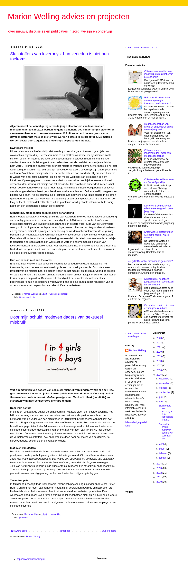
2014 (159, 463)
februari (163, 453)
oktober (163, 388)
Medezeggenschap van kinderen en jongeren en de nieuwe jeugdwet (158, 127)
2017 (159, 365)
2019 (159, 356)
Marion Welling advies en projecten (69, 16)
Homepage (64, 531)
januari (163, 457)
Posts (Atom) (33, 536)
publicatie (30, 297)
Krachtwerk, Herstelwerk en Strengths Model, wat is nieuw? (158, 235)
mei (161, 401)
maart (162, 448)
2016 (159, 370)
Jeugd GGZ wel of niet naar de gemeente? (150, 261)
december (164, 378)
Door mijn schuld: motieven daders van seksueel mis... (166, 431)
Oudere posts (109, 531)
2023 (159, 338)
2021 (159, 347)
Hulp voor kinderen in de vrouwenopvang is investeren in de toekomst (157, 100)
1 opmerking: (55, 514)
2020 (159, 351)
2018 (159, 361)
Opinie (22, 297)
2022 (159, 342)
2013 (159, 468)
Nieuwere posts (19, 531)
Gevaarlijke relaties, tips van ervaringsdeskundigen (159, 306)
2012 (159, 473)
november (164, 383)
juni (161, 397)
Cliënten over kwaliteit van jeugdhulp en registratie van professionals (158, 74)
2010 (159, 482)
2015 (159, 374)
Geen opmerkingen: (59, 294)
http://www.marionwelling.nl (142, 47)
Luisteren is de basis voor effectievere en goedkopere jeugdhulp (158, 208)
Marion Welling (137, 350)
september (165, 392)
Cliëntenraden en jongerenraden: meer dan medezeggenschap (157, 153)
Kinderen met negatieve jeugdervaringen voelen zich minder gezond (159, 282)
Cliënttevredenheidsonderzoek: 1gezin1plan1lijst (159, 181)
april (161, 444)
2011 (159, 477)
